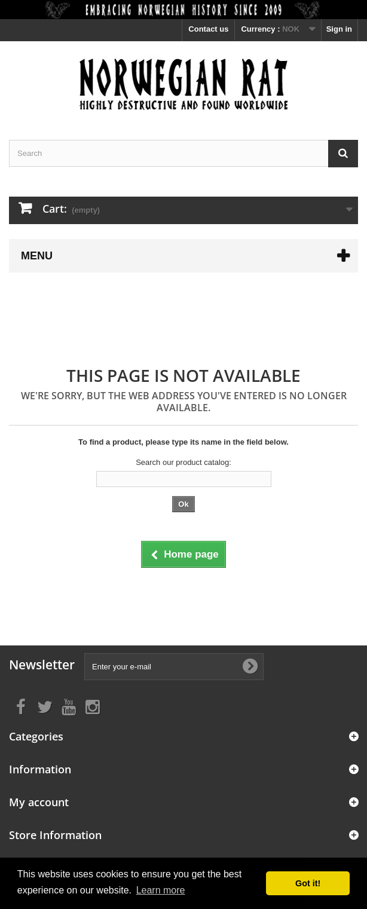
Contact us (208, 29)
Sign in (339, 29)
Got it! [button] (307, 883)
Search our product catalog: (183, 462)
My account (39, 802)
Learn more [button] (160, 890)
